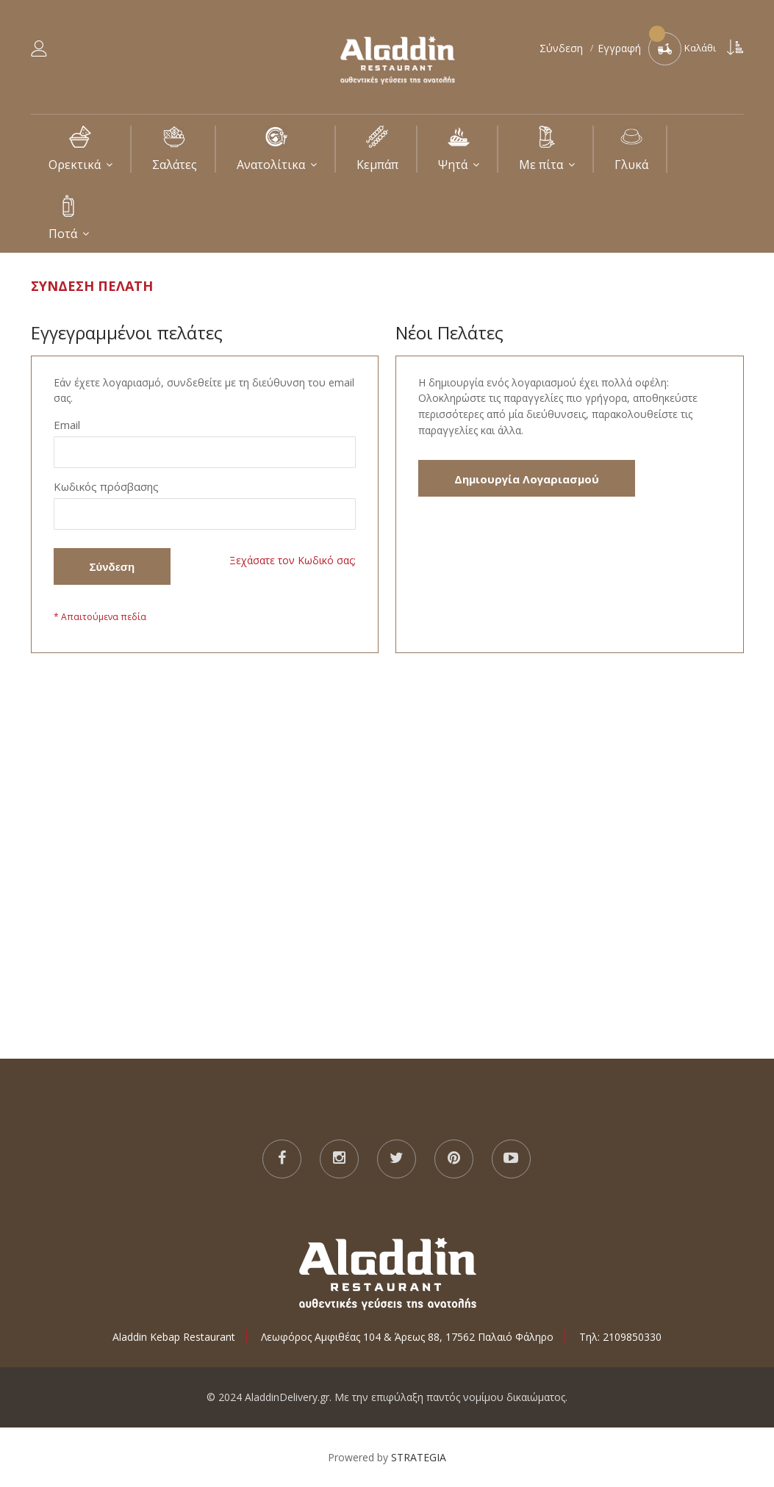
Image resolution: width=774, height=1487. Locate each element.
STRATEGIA (418, 1457)
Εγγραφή (619, 48)
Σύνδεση (563, 48)
